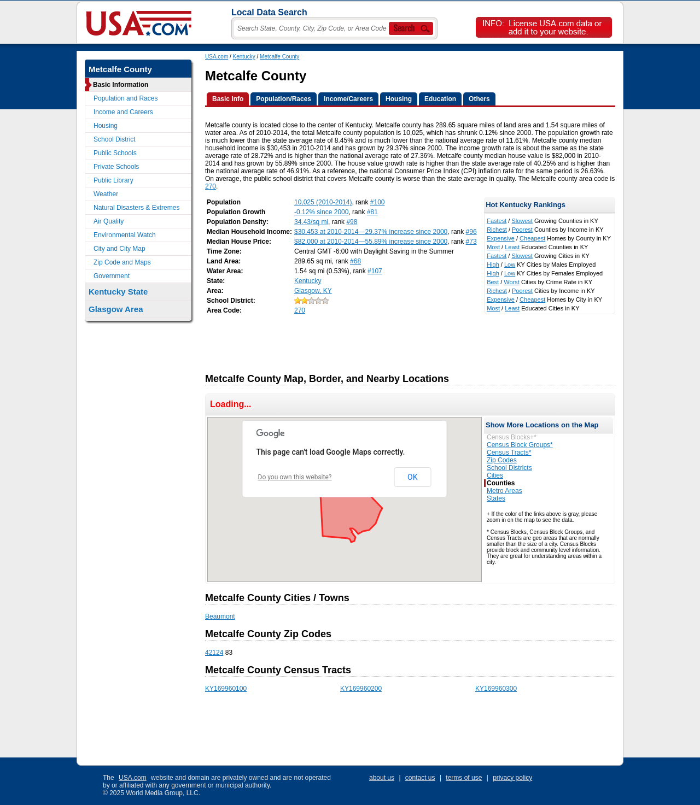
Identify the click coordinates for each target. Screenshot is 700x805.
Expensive (501, 238)
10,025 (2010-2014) (323, 202)
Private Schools (116, 167)
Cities (495, 475)
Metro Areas (504, 491)
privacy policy (512, 778)
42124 (214, 652)
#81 (372, 212)
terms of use (464, 778)
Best (493, 282)
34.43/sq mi (311, 222)
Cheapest (532, 238)
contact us (420, 778)
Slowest (522, 221)
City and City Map (119, 248)
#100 (377, 202)
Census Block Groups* (520, 445)
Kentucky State (118, 291)
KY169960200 (361, 688)
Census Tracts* (509, 452)
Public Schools (115, 153)
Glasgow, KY (313, 291)
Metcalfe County (279, 57)
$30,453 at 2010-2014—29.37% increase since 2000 (370, 232)
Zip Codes (502, 460)
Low (509, 264)
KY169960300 (496, 688)
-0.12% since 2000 (321, 212)
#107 (375, 271)
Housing (106, 126)
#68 (355, 261)
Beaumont (220, 616)
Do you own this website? (295, 477)
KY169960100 (226, 688)
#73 (471, 241)
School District (115, 139)
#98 (351, 222)
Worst (512, 282)
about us (381, 778)
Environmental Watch (125, 235)
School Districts (509, 468)
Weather (106, 194)
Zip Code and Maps (122, 262)
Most (493, 247)
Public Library (113, 180)
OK (412, 477)
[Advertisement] (404, 340)
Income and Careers (123, 112)
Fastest (496, 221)
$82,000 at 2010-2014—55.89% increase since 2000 (370, 241)
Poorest (522, 229)
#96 (471, 232)
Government (112, 276)
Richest (497, 229)
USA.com (216, 57)
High (493, 264)
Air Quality (109, 221)
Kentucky (244, 57)
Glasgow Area (116, 309)
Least (512, 247)
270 (210, 186)
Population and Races (126, 98)
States (496, 498)
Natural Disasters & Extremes (136, 207)
